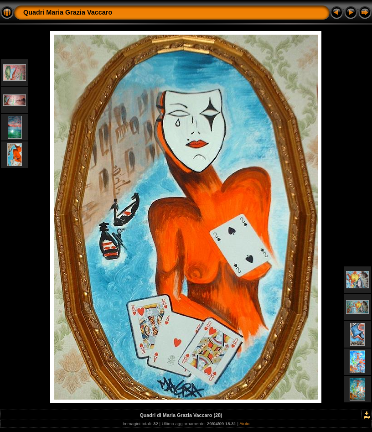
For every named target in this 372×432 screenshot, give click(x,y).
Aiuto (244, 423)
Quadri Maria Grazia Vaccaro (67, 12)
